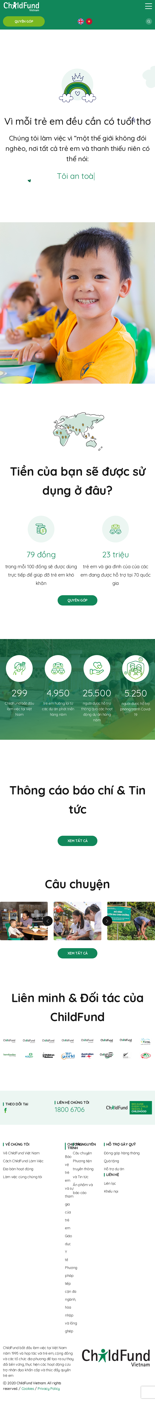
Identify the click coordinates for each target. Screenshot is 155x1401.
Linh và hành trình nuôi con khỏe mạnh (24, 921)
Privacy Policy (49, 1388)
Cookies (28, 1388)
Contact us (124, 1183)
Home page (66, 1146)
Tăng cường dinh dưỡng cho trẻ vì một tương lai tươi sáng (131, 921)
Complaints (124, 1191)
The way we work (31, 1161)
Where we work (31, 1169)
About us (31, 1153)
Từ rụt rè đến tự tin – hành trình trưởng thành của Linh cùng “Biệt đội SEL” (77, 921)
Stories (77, 841)
